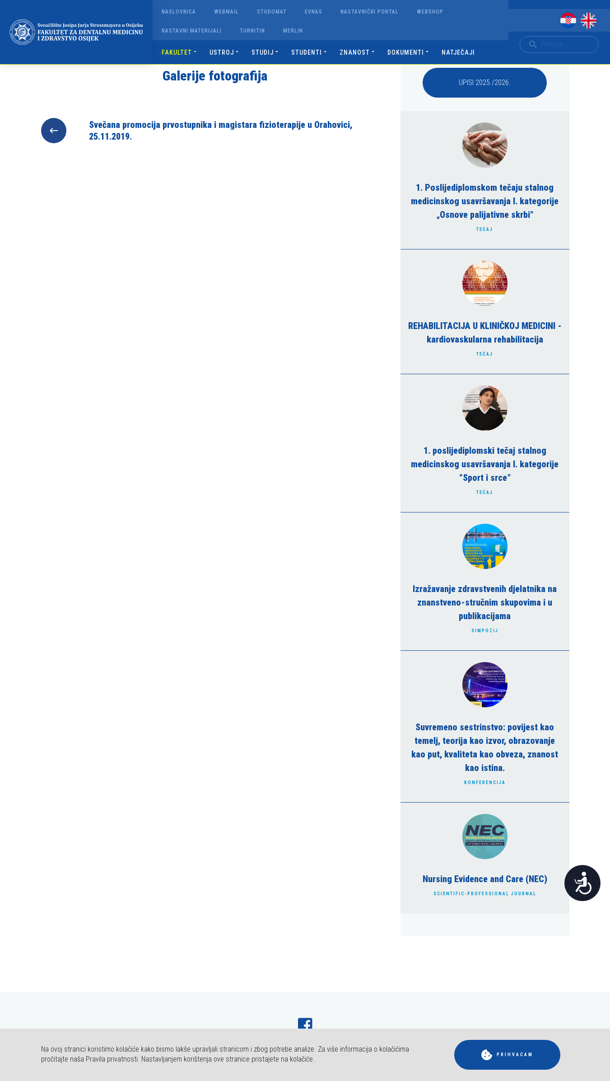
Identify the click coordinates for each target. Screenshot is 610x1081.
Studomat (272, 12)
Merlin (293, 31)
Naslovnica (179, 12)
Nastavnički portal (369, 12)
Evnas (313, 12)
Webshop (430, 12)
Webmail (226, 12)
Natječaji (458, 52)
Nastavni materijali (192, 31)
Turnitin (252, 31)
